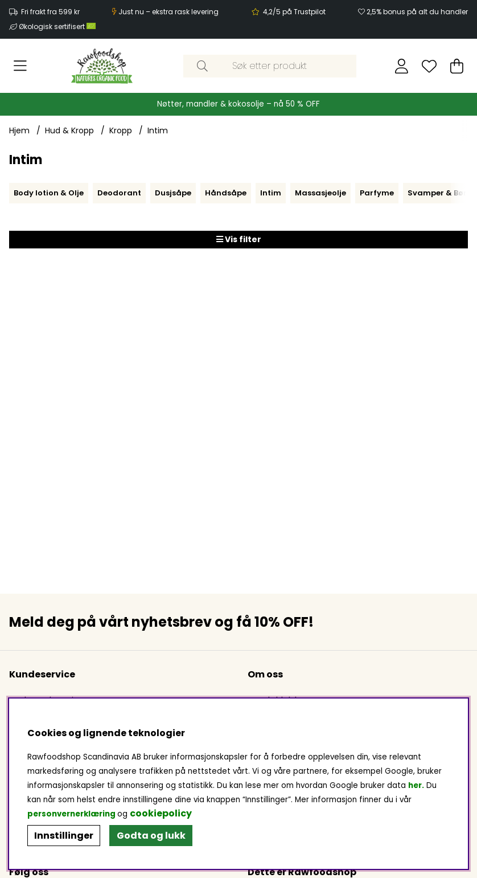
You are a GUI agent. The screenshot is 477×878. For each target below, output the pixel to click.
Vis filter (238, 239)
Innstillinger (63, 835)
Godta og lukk (151, 835)
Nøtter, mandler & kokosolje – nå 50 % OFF (238, 104)
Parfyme (377, 192)
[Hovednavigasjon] (20, 66)
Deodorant (119, 192)
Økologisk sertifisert (57, 26)
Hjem (19, 130)
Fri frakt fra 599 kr (50, 12)
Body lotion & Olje (49, 192)
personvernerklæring (71, 813)
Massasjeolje (320, 192)
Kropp (120, 130)
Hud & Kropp (69, 130)
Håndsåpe (225, 192)
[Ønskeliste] (429, 66)
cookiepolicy (161, 813)
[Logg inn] (401, 66)
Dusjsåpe (173, 192)
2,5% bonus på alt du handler (417, 12)
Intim (157, 130)
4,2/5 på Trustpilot (294, 12)
